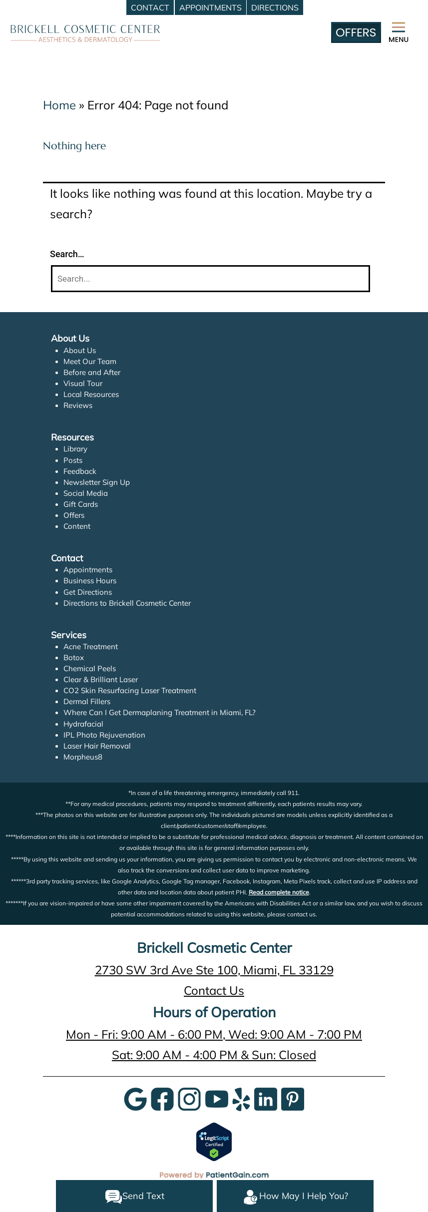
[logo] (85, 32)
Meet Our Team (89, 361)
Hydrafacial (83, 724)
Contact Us (213, 990)
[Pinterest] (292, 1098)
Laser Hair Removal (97, 746)
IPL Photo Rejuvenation (103, 735)
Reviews (77, 405)
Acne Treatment (90, 646)
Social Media (85, 493)
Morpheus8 (82, 757)
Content (76, 526)
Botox (73, 657)
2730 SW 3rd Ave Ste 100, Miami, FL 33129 (214, 969)
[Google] (135, 1098)
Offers (73, 515)
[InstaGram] (189, 1098)
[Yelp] (241, 1098)
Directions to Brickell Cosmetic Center (127, 603)
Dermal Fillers (87, 701)
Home (59, 104)
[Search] (210, 279)
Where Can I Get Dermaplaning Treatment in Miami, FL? (159, 712)
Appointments (87, 569)
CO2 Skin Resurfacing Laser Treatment (130, 690)
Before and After (91, 372)
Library (75, 448)
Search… (67, 254)
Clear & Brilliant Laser (100, 679)
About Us (79, 350)
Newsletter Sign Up (96, 482)
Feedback (80, 471)
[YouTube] (216, 1098)
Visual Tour (82, 383)
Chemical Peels (89, 668)
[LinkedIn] (265, 1098)
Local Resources (91, 394)
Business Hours (90, 580)
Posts (72, 460)
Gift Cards (80, 504)
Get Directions (87, 592)
